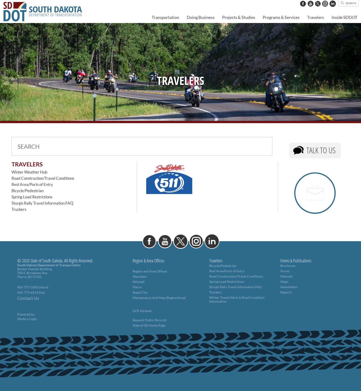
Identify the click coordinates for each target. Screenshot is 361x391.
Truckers (19, 209)
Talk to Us (321, 150)
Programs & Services (281, 17)
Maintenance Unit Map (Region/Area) (159, 298)
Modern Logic (27, 319)
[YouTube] (310, 9)
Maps (284, 282)
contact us (284, 2)
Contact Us (28, 298)
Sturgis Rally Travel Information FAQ (42, 203)
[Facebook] (303, 9)
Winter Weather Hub (29, 172)
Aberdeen (140, 276)
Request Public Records (149, 320)
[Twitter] (318, 9)
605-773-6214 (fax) (31, 292)
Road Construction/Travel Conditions (43, 178)
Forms (285, 271)
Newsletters (289, 287)
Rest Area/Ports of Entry (32, 184)
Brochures (287, 266)
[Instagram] (325, 9)
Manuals (286, 276)
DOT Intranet (142, 311)
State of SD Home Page (149, 325)
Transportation (165, 17)
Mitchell (139, 282)
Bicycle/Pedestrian (28, 190)
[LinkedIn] (332, 9)
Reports (286, 292)
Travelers (315, 17)
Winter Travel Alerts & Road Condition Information (237, 299)
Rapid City (140, 292)
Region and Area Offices (150, 271)
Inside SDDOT (345, 17)
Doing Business (201, 17)
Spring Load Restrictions (32, 196)
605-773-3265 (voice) (32, 287)
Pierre (137, 287)
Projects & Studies (238, 17)
